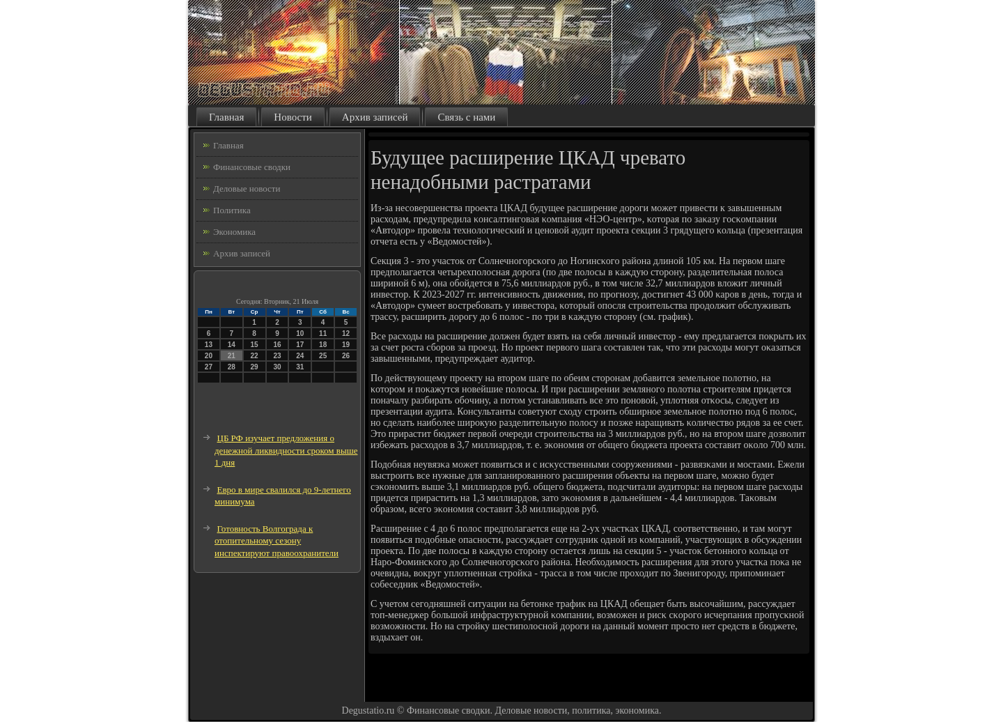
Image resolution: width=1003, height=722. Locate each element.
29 (254, 367)
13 (208, 344)
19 (346, 344)
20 (208, 356)
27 (208, 367)
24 (300, 356)
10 (300, 333)
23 (277, 356)
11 (323, 333)
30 (277, 367)
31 (300, 367)
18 (323, 344)
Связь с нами (466, 117)
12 (346, 333)
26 (346, 356)
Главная (226, 117)
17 (300, 344)
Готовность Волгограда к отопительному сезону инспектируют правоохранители (277, 540)
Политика (232, 210)
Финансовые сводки (251, 167)
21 (231, 356)
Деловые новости (246, 188)
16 (277, 344)
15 (254, 344)
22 (254, 356)
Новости (292, 117)
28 (231, 367)
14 (231, 344)
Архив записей (375, 117)
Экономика (234, 231)
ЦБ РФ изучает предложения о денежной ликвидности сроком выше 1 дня (286, 450)
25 (323, 356)
